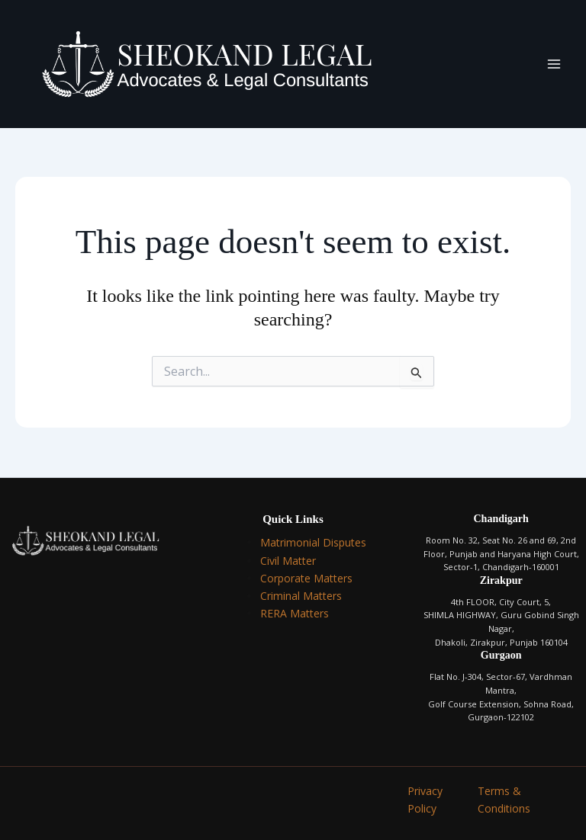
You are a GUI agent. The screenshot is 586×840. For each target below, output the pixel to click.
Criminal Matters (301, 595)
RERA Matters (294, 613)
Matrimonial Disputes (313, 542)
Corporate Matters (306, 578)
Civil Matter (288, 560)
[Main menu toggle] (554, 64)
